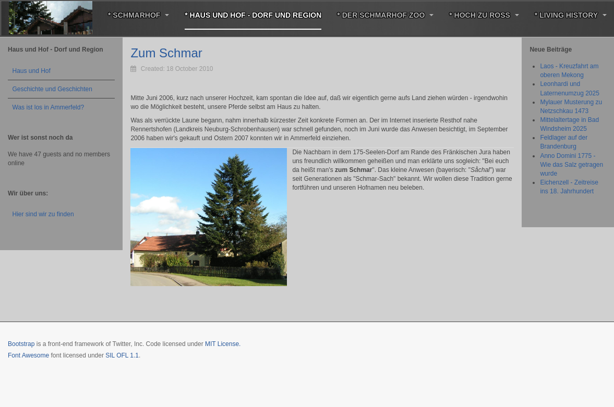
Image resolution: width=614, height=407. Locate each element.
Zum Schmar (166, 53)
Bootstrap (21, 344)
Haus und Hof (32, 71)
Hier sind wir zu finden (43, 214)
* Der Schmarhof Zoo (385, 15)
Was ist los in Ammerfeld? (49, 107)
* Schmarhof (138, 15)
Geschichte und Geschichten (52, 89)
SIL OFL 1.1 (122, 355)
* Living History (571, 15)
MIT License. (222, 344)
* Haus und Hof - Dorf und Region (253, 15)
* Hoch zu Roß (484, 15)
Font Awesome (28, 355)
